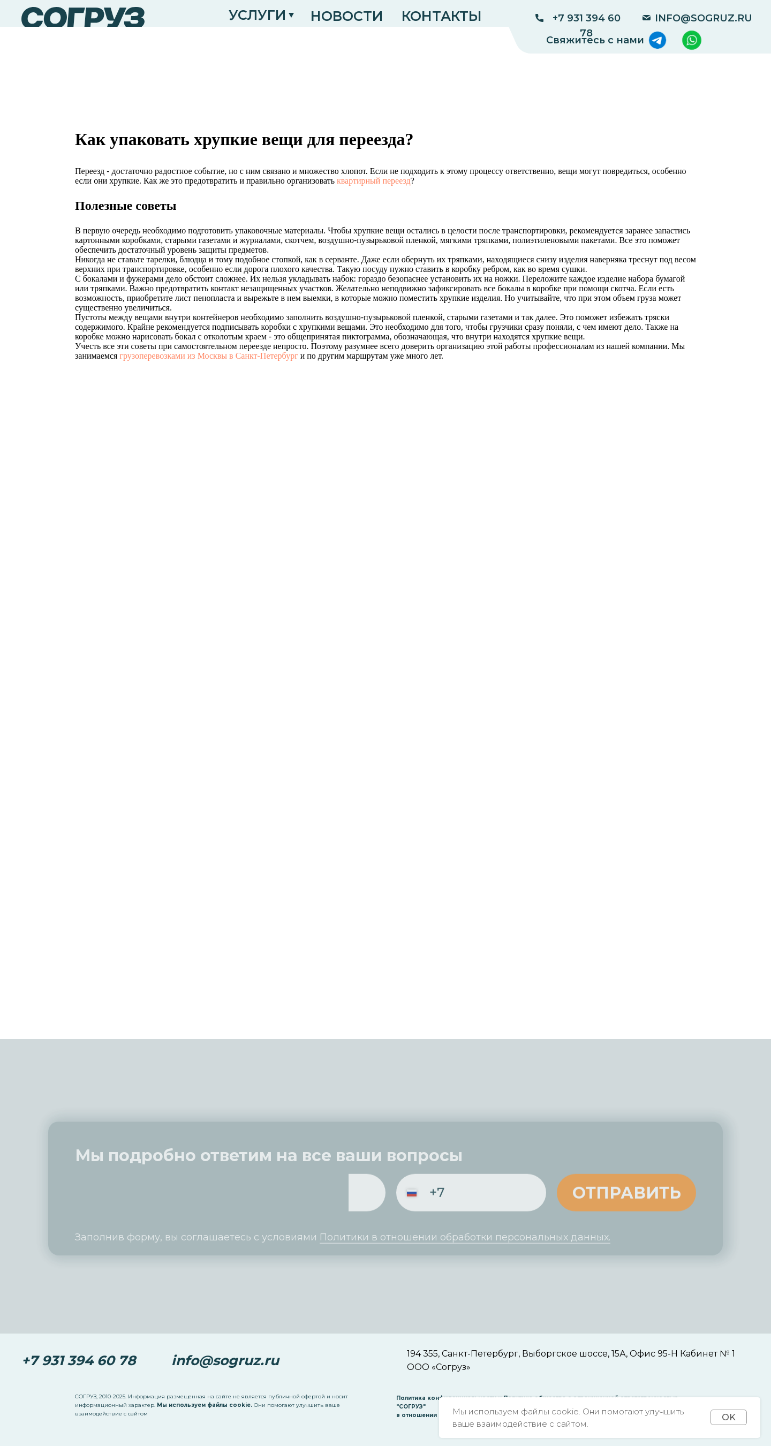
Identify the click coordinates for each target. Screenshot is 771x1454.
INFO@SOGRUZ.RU (703, 18)
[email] (311, 1201)
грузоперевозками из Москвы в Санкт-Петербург (208, 355)
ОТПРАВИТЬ (626, 1200)
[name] (150, 1201)
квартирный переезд (374, 180)
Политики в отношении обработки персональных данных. (465, 1250)
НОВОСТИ (347, 16)
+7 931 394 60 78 (587, 25)
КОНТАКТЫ (442, 16)
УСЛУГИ (257, 15)
